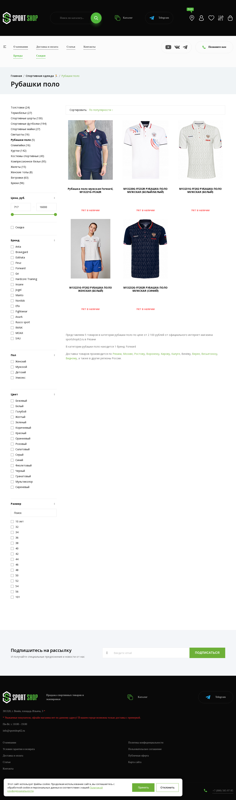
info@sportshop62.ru (14, 730)
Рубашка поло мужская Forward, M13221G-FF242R (90, 190)
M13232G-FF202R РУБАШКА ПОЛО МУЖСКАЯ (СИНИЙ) (145, 289)
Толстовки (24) (20, 107)
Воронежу (152, 354)
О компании (20, 46)
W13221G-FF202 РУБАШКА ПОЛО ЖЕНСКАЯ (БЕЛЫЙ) (90, 289)
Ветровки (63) (19, 177)
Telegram (159, 18)
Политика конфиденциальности (145, 742)
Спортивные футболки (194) (29, 123)
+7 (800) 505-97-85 (223, 790)
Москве (128, 354)
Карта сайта (134, 762)
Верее (196, 354)
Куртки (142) (18, 150)
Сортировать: (78, 110)
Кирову (165, 354)
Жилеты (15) (18, 167)
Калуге (175, 354)
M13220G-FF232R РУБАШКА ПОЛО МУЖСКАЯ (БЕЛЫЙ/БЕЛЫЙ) (145, 190)
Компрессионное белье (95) (28, 161)
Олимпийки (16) (20, 145)
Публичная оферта (138, 755)
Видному (71, 358)
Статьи (71, 46)
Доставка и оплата (47, 46)
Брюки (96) (17, 183)
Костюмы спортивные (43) (27, 156)
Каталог (124, 18)
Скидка (17, 227)
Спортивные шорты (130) (27, 118)
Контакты (89, 46)
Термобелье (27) (21, 113)
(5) (23, 140)
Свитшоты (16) (20, 134)
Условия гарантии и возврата (19, 749)
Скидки (40, 55)
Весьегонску (209, 354)
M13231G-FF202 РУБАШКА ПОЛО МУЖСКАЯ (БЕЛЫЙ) (200, 190)
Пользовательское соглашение (145, 749)
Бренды (18, 55)
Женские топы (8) (22, 172)
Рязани (117, 354)
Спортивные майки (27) (25, 129)
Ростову (139, 354)
